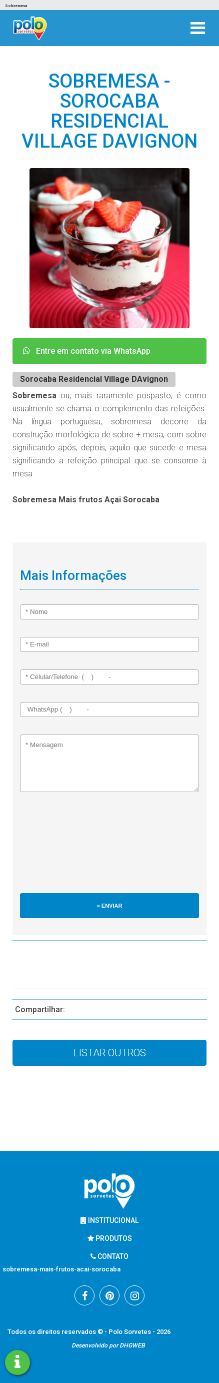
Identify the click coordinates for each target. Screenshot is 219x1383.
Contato (109, 1256)
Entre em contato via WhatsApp (86, 351)
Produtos (110, 1238)
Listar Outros (110, 1053)
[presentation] (61, 848)
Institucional (109, 1220)
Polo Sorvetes (130, 1331)
